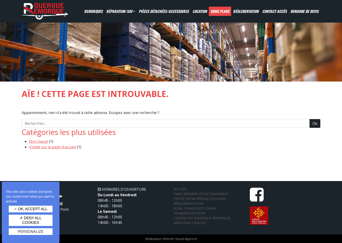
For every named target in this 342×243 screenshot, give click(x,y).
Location (199, 11)
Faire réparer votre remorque (201, 194)
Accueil (180, 189)
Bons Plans (220, 11)
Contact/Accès (274, 11)
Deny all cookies (30, 220)
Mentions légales (190, 223)
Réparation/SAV (119, 11)
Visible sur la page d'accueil (52, 146)
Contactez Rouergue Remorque (202, 218)
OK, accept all (30, 209)
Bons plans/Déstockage (195, 208)
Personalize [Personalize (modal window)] (31, 232)
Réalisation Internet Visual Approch (171, 239)
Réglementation (246, 11)
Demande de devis (304, 11)
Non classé (38, 141)
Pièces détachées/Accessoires (164, 11)
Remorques (93, 11)
